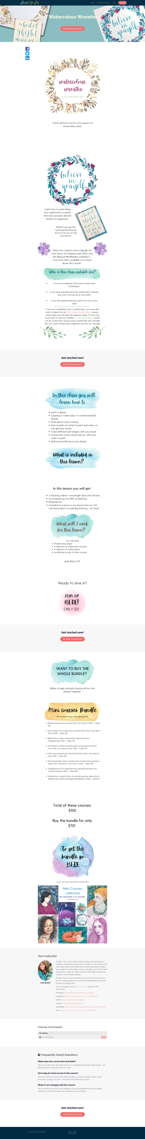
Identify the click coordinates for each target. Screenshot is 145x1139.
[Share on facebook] (27, 50)
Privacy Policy (72, 1133)
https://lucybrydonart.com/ (73, 1003)
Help (92, 3)
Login (114, 3)
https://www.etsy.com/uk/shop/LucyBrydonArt (78, 1010)
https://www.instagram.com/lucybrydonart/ (81, 996)
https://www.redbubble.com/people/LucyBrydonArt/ (85, 1007)
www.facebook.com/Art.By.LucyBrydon (79, 993)
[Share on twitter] (27, 54)
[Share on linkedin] (27, 59)
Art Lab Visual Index (103, 3)
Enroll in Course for (72, 29)
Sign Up (122, 3)
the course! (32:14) (72, 1037)
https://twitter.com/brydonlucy (73, 1000)
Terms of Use (72, 1131)
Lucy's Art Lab (81, 987)
